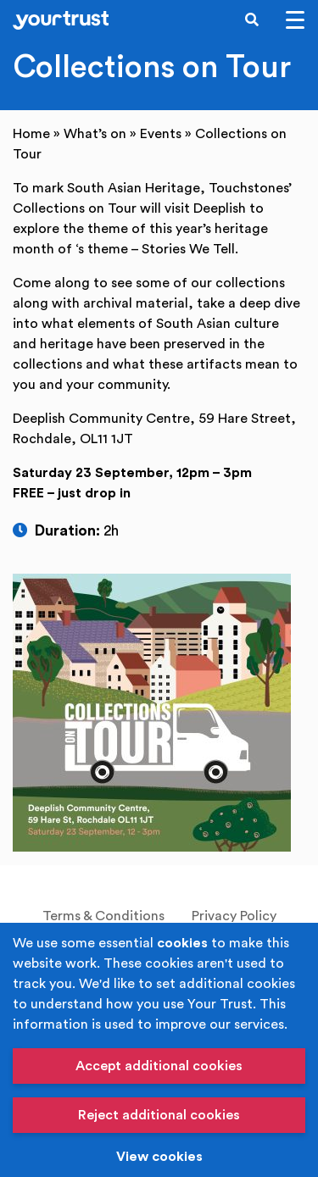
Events (160, 134)
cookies (182, 943)
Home (31, 134)
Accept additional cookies (159, 1066)
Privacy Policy (234, 916)
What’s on (95, 134)
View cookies (159, 1156)
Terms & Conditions (103, 916)
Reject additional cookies (159, 1115)
